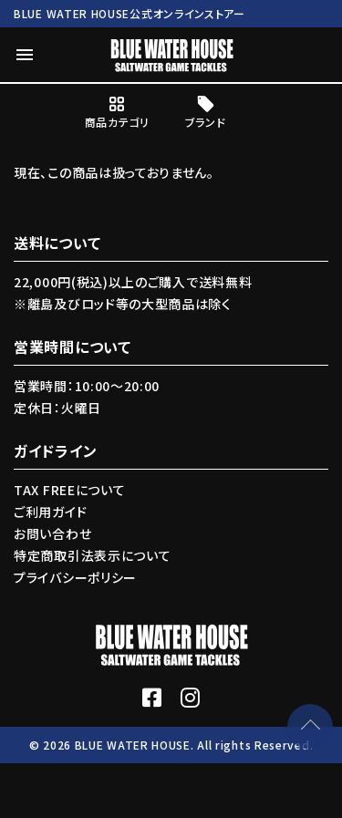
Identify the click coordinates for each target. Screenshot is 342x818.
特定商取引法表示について (92, 555)
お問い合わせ (52, 533)
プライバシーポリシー (75, 577)
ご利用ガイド (50, 511)
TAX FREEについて (69, 490)
